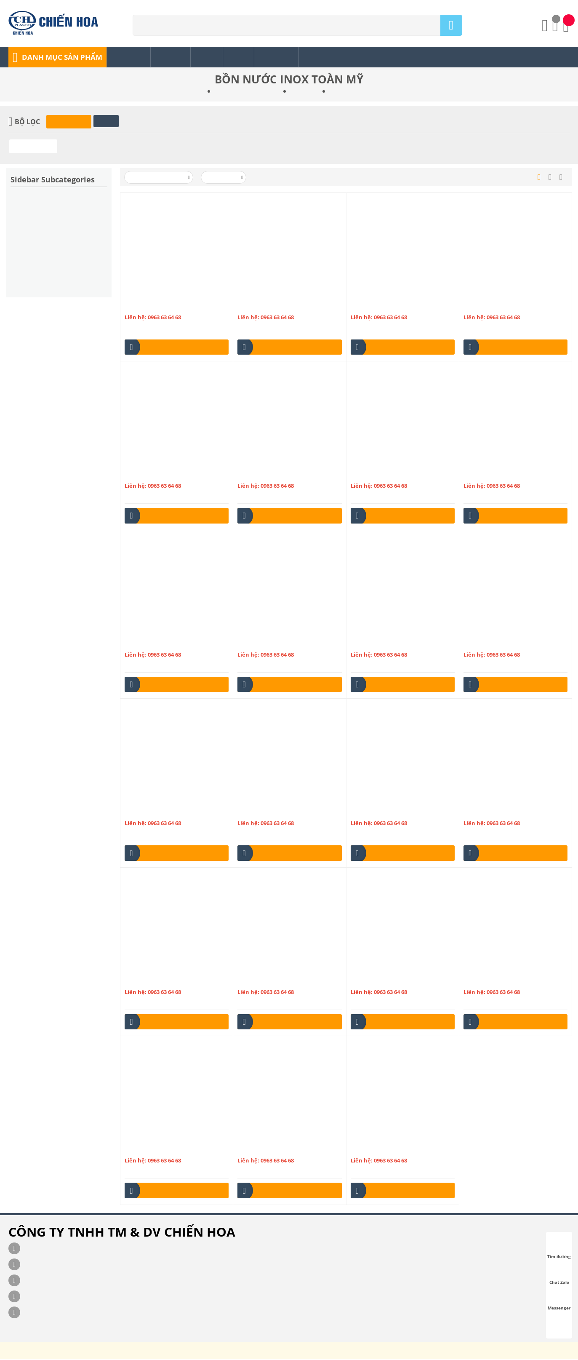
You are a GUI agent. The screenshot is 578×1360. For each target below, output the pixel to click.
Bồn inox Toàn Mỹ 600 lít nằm (502, 981)
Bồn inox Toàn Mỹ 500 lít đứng (164, 981)
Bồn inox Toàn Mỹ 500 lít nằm (502, 812)
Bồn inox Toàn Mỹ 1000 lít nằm (165, 306)
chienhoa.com (254, 1353)
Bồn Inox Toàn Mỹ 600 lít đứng (164, 1149)
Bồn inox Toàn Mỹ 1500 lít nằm (391, 306)
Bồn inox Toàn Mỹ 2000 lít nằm (165, 474)
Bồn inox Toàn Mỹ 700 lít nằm (276, 1149)
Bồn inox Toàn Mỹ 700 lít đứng (390, 1149)
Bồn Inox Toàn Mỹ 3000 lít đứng (278, 643)
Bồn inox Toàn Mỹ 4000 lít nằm (277, 812)
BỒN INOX (303, 92)
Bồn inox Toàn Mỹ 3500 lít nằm (503, 643)
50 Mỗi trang (224, 178)
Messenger (559, 1300)
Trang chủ (192, 92)
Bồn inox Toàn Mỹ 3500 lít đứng (166, 812)
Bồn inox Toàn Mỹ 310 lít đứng (390, 643)
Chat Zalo (559, 1274)
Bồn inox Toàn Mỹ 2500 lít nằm (391, 474)
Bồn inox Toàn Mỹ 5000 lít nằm (277, 981)
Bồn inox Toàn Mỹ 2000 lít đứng (278, 474)
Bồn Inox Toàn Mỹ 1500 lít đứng (504, 306)
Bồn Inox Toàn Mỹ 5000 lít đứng (392, 981)
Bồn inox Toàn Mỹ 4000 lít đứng (392, 812)
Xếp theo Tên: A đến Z (159, 178)
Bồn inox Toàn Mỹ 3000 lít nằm (165, 643)
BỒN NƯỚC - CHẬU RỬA (247, 92)
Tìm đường (559, 1248)
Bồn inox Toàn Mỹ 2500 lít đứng (504, 474)
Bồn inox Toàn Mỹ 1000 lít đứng (278, 306)
